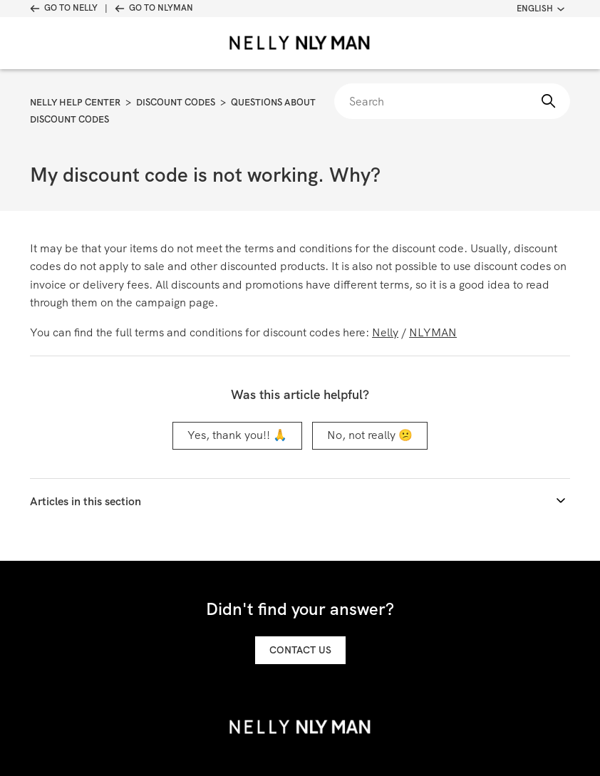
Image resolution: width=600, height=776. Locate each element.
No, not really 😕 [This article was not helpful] (370, 435)
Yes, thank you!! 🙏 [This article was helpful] (237, 435)
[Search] (452, 101)
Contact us (300, 649)
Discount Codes (175, 102)
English (540, 8)
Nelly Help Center (75, 102)
